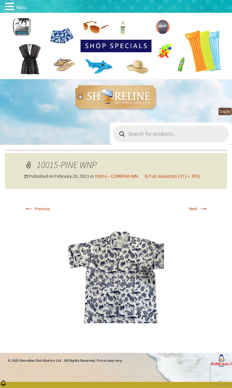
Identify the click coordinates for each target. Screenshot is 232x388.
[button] (3, 385)
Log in (225, 111)
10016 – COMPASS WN (116, 176)
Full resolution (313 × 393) (174, 176)
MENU (21, 7)
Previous (37, 208)
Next (198, 208)
